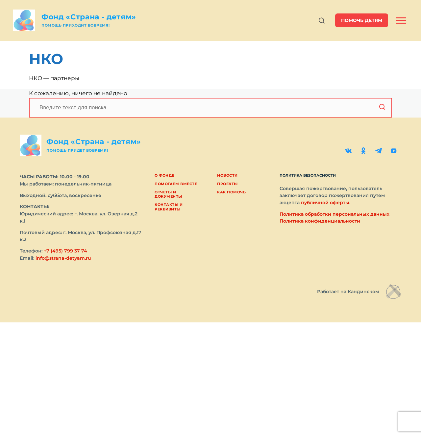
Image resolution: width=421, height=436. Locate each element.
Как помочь (231, 192)
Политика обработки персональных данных (334, 214)
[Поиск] (210, 108)
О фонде (164, 175)
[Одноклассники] (363, 150)
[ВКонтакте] (348, 150)
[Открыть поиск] (322, 20)
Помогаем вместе (176, 184)
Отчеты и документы (168, 194)
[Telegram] (378, 150)
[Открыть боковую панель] (401, 20)
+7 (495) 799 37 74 (65, 251)
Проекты (227, 184)
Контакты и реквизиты (169, 206)
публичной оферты (325, 203)
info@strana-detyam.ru (63, 258)
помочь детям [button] (361, 20)
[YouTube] (393, 150)
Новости (227, 175)
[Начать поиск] (382, 107)
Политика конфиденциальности (320, 221)
